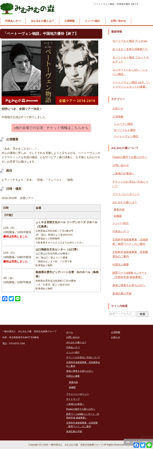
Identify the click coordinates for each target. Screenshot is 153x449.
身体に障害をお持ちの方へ (128, 285)
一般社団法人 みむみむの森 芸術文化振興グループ (27, 8)
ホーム (69, 332)
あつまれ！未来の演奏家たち (130, 49)
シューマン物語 (123, 124)
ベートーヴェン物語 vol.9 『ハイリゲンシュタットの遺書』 (131, 84)
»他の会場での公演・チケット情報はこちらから (51, 128)
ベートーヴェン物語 (126, 136)
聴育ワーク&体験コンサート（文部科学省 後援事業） (129, 275)
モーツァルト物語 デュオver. (130, 41)
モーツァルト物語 (125, 130)
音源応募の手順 (122, 293)
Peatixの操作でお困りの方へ (129, 157)
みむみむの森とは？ (42, 20)
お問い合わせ (118, 20)
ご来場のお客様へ (123, 173)
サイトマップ (73, 399)
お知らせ (117, 108)
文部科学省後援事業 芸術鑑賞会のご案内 (130, 254)
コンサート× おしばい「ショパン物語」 (130, 72)
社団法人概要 (120, 264)
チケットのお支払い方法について (130, 184)
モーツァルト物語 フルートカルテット (130, 59)
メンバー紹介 (92, 20)
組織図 (118, 215)
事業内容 (119, 209)
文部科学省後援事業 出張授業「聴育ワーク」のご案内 (130, 242)
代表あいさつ (13, 20)
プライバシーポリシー (126, 194)
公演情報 (69, 20)
